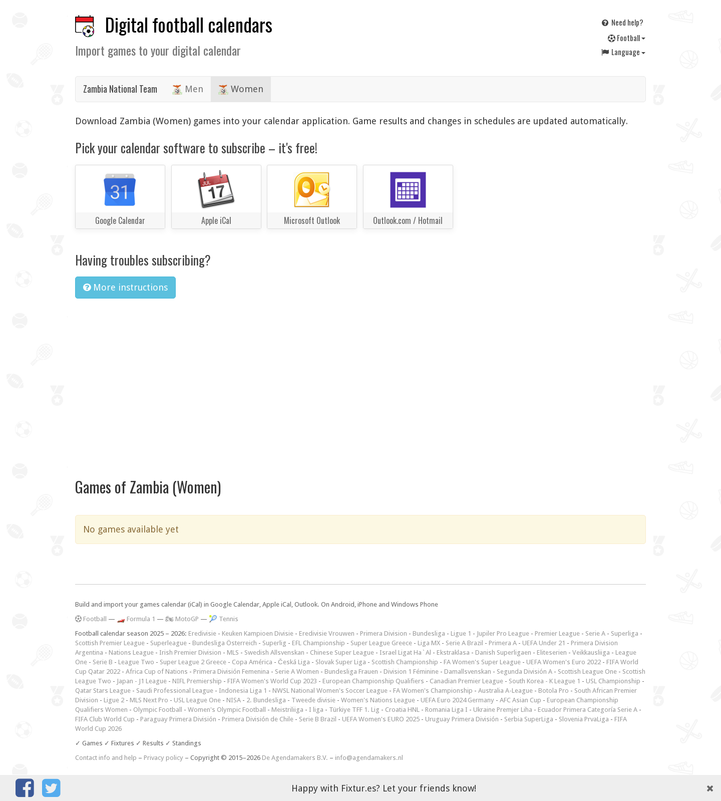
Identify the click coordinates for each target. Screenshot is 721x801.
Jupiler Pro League (503, 633)
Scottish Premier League (110, 643)
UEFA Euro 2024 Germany (457, 700)
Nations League (131, 652)
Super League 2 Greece (193, 662)
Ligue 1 (461, 633)
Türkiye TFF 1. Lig (354, 709)
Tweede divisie (313, 700)
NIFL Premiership (197, 681)
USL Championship (613, 681)
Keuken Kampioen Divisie (257, 633)
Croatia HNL (402, 709)
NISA (233, 700)
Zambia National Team (120, 88)
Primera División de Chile (257, 719)
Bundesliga (429, 633)
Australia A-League (505, 690)
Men (187, 89)
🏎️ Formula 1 (136, 619)
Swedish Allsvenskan (274, 652)
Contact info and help (106, 757)
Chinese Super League (342, 652)
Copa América (252, 662)
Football (626, 37)
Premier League (557, 633)
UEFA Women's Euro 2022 (563, 662)
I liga (316, 709)
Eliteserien (552, 652)
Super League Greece (381, 643)
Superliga (624, 633)
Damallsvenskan (467, 671)
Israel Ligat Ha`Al (405, 652)
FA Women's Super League (482, 662)
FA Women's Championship (433, 690)
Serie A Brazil (464, 643)
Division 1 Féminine (411, 671)
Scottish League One (587, 671)
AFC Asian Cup (520, 700)
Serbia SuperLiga (528, 719)
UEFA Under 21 (543, 643)
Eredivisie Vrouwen (326, 633)
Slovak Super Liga (340, 662)
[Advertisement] (360, 382)
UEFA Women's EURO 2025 (381, 719)
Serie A (595, 633)
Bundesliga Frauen (351, 671)
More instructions (125, 287)
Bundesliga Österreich (224, 643)
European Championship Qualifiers (373, 681)
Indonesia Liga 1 (243, 690)
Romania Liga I (446, 709)
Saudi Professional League (174, 690)
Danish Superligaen (503, 652)
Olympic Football (157, 709)
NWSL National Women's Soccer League (330, 690)
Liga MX (429, 643)
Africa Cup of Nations (157, 671)
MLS (233, 652)
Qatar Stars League (103, 690)
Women (240, 89)
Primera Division (383, 633)
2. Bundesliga (266, 700)
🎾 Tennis (223, 619)
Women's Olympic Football (227, 709)
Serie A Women (297, 671)
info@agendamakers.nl (369, 757)
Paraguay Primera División (178, 719)
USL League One (197, 700)
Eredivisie (202, 633)
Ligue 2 (114, 700)
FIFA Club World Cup (105, 719)
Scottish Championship (405, 662)
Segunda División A (524, 671)
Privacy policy (163, 757)
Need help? (621, 22)
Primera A (503, 643)
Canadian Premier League (466, 681)
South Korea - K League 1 (544, 681)
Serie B (103, 662)
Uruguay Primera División (462, 719)
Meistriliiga (287, 709)
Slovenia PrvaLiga (584, 719)
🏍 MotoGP (182, 619)
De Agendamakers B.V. (295, 757)
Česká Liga (294, 662)
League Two (136, 662)
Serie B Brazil (317, 719)
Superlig (274, 643)
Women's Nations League (378, 700)
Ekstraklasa (453, 652)
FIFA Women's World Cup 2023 (272, 681)
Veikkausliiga (591, 652)
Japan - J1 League (142, 681)
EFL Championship (318, 643)
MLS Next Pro (149, 700)
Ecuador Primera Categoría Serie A (587, 709)
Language (622, 51)
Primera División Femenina (231, 671)
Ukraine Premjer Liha (502, 709)
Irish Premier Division (190, 652)
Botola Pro (553, 690)
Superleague (168, 643)
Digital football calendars (188, 24)
